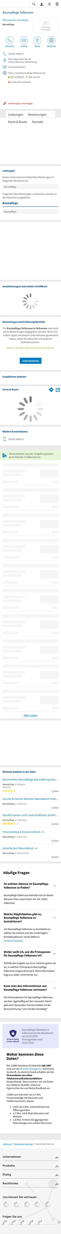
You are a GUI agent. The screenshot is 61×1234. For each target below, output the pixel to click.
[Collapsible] (54, 885)
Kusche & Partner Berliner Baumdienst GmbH (30, 799)
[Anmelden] (41, 3)
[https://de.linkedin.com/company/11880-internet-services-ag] (32, 1224)
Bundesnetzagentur (31, 1068)
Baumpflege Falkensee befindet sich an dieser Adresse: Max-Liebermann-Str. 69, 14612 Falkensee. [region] (29, 899)
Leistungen (15, 114)
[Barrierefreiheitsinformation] (49, 3)
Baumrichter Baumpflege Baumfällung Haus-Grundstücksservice (30, 779)
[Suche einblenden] (33, 3)
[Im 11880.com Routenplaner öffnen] (51, 389)
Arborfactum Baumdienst (18, 848)
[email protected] (13, 940)
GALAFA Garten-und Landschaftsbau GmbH (28, 815)
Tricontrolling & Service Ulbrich (21, 832)
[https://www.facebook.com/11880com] (6, 1224)
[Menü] (57, 3)
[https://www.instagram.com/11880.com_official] (15, 1224)
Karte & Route (17, 122)
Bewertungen (37, 114)
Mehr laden (30, 715)
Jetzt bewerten (30, 360)
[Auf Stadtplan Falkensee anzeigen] (58, 389)
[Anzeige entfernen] (58, 1222)
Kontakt (37, 122)
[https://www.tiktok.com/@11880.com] (23, 1224)
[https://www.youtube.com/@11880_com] (41, 1224)
